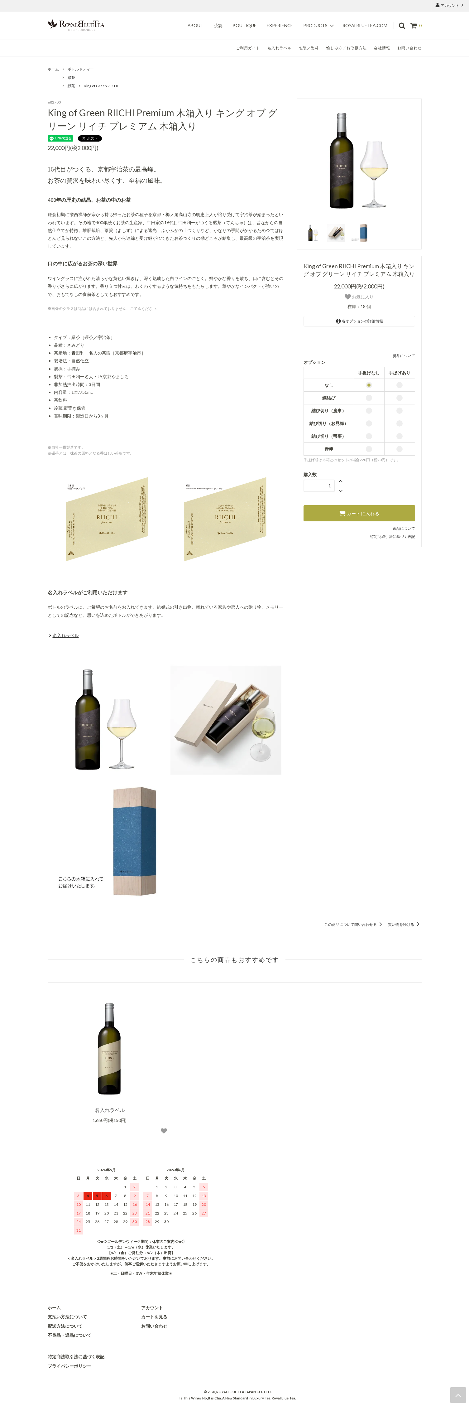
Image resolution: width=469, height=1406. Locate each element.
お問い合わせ (409, 48)
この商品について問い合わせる (354, 924)
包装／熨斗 (309, 48)
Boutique (244, 25)
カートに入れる (359, 513)
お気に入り (359, 297)
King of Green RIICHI (101, 86)
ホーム (53, 69)
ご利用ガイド (248, 48)
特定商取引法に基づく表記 (392, 536)
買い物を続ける (405, 924)
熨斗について (404, 355)
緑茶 (71, 77)
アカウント (450, 5)
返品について (404, 528)
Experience (280, 25)
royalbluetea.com (364, 25)
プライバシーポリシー (69, 1366)
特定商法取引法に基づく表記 (76, 1356)
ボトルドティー (81, 69)
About (195, 25)
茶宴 (218, 25)
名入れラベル (279, 48)
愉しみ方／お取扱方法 (346, 48)
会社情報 (382, 48)
